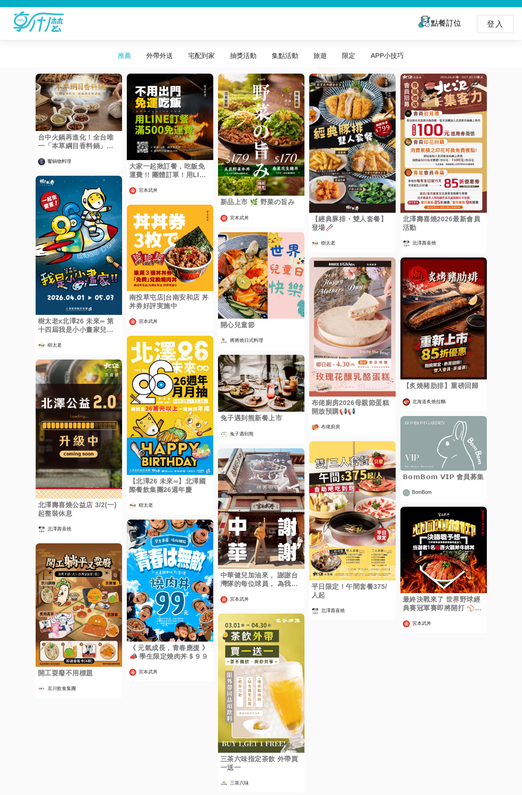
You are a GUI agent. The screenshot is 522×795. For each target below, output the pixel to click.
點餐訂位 (439, 21)
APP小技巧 (387, 55)
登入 (495, 24)
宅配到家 (201, 55)
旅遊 (320, 55)
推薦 (124, 55)
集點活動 (285, 55)
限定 (348, 55)
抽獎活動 (243, 55)
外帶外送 (159, 55)
